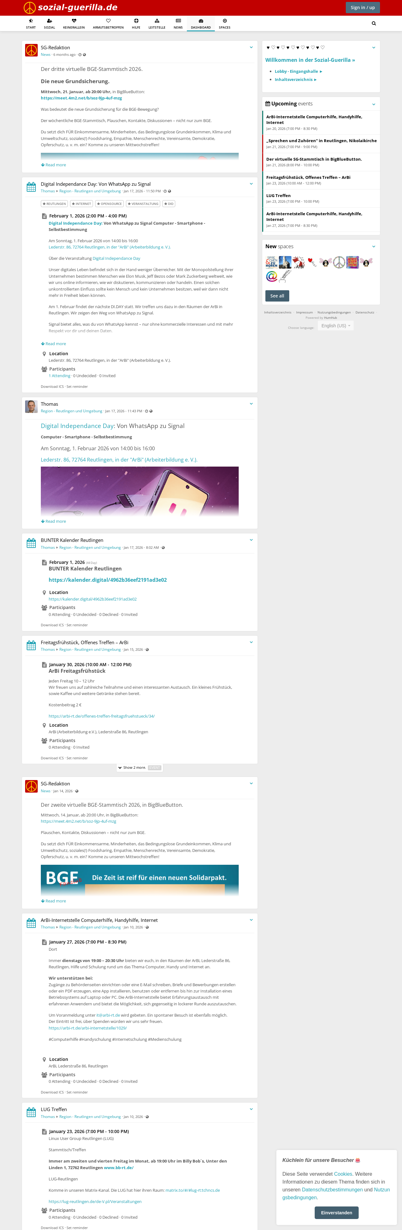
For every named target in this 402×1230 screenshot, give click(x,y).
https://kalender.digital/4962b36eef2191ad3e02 (108, 579)
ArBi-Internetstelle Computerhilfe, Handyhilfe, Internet (99, 920)
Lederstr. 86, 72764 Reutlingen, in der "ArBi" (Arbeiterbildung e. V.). (110, 247)
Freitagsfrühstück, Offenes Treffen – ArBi (84, 642)
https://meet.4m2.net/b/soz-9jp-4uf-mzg (81, 98)
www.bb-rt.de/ (118, 1167)
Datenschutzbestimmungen (332, 1189)
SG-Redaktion (55, 47)
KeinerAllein (74, 24)
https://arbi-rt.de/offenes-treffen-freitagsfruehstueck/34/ (102, 716)
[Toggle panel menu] (374, 47)
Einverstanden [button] (336, 1212)
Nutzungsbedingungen (334, 312)
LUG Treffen (54, 1109)
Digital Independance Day (116, 258)
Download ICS (52, 386)
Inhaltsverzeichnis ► (296, 79)
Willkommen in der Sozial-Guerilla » (310, 59)
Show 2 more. (139, 767)
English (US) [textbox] (334, 325)
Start (31, 24)
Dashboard (201, 24)
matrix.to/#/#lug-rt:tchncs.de (193, 1190)
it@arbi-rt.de (108, 1015)
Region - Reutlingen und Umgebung (90, 191)
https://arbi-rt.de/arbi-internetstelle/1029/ (88, 1028)
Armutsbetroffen (108, 24)
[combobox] (336, 325)
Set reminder (77, 386)
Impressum (304, 312)
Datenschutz (365, 312)
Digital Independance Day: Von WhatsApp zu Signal (96, 184)
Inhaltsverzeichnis (277, 312)
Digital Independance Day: (76, 223)
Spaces (225, 24)
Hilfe (136, 24)
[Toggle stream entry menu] (251, 47)
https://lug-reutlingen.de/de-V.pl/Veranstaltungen (95, 1201)
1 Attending (59, 375)
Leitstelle (157, 24)
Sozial (49, 24)
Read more (53, 165)
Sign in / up (363, 7)
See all (277, 296)
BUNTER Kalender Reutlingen (72, 540)
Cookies (343, 1174)
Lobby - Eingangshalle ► (299, 71)
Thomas (48, 191)
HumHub (330, 317)
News (178, 24)
